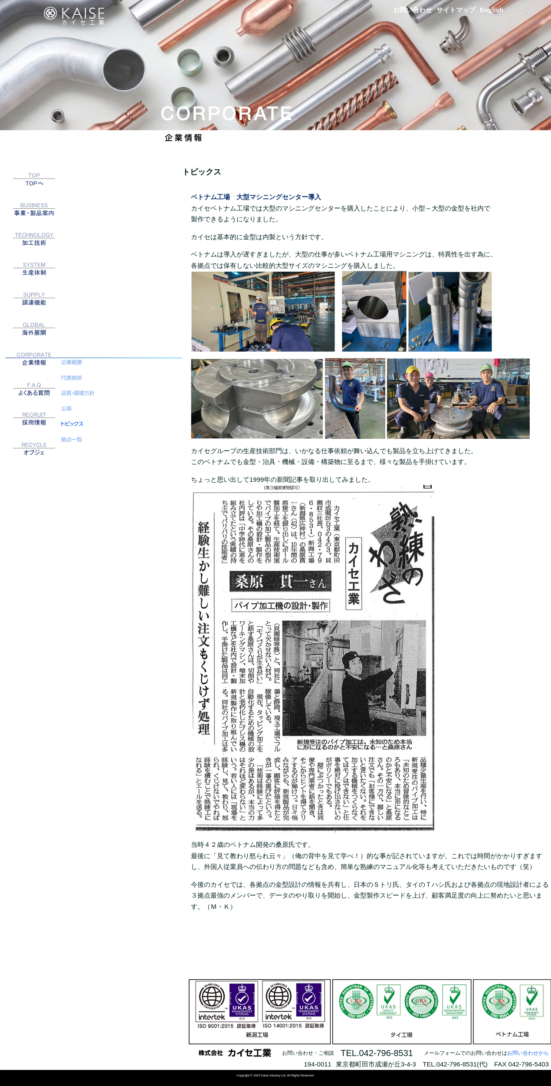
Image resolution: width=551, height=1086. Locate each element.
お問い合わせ (412, 9)
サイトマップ (456, 9)
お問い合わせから (528, 1053)
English (491, 9)
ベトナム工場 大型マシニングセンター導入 (256, 197)
